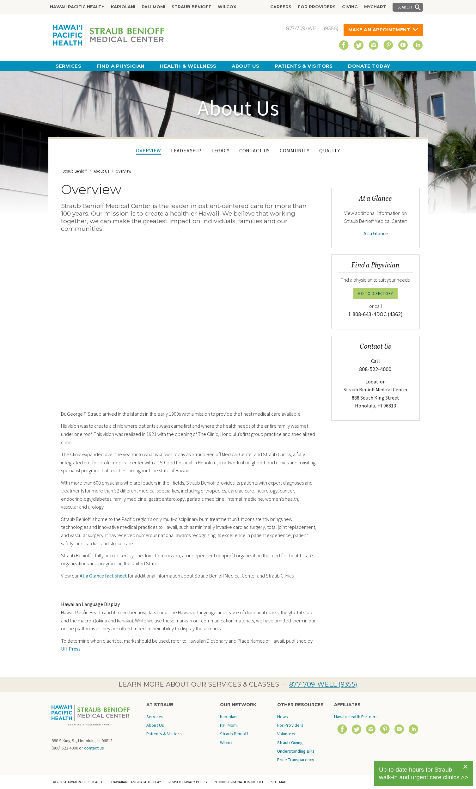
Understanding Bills (296, 751)
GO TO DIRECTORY (375, 293)
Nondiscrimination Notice (239, 782)
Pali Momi (153, 6)
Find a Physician (121, 66)
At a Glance (375, 233)
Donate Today (369, 66)
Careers (280, 6)
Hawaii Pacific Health (77, 6)
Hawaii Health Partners (356, 716)
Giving (350, 6)
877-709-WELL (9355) (323, 684)
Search (405, 6)
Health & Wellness (188, 66)
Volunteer (286, 734)
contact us (94, 748)
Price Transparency (295, 759)
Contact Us (254, 150)
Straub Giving (290, 742)
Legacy (220, 150)
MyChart (375, 6)
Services (69, 66)
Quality (329, 150)
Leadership (186, 150)
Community (294, 150)
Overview (148, 150)
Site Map (278, 782)
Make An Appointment (379, 30)
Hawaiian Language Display (136, 782)
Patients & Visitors (304, 66)
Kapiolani (123, 6)
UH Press (71, 648)
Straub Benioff (191, 6)
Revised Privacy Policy (188, 782)
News (282, 716)
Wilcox (227, 6)
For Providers (317, 6)
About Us (245, 66)
